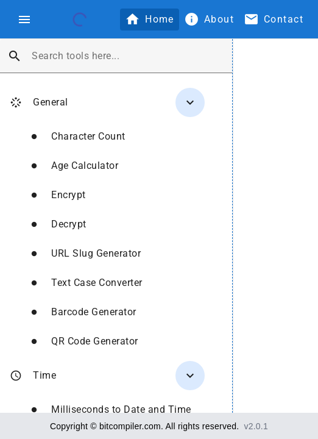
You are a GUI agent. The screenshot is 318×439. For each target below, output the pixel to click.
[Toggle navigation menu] (24, 19)
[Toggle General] (190, 102)
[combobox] (127, 56)
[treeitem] (102, 219)
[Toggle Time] (190, 375)
